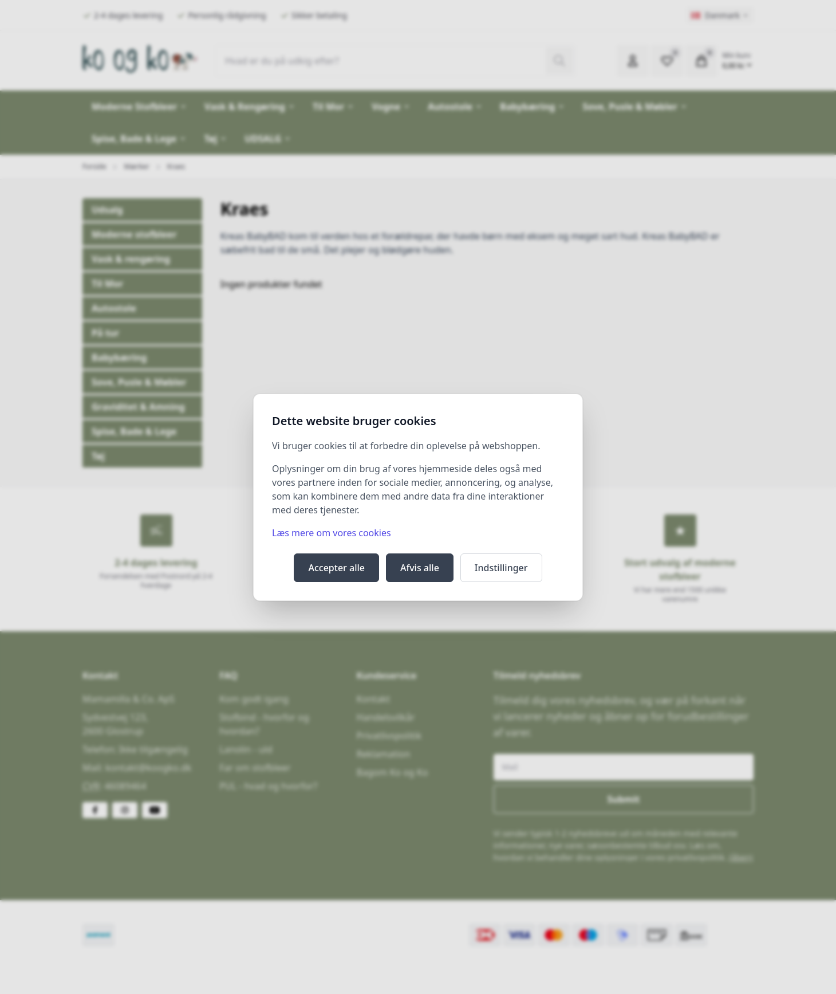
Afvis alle (419, 567)
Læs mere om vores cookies (331, 533)
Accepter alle (336, 567)
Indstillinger (501, 567)
